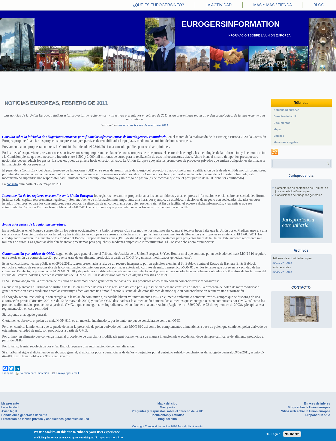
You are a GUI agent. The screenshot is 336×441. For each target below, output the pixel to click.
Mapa (276, 129)
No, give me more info (109, 437)
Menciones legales (285, 142)
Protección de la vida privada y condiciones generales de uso (45, 419)
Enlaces (278, 135)
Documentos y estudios (167, 415)
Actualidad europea (286, 110)
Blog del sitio (167, 419)
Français (7, 373)
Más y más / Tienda (272, 5)
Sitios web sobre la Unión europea (305, 411)
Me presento (10, 403)
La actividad (219, 5)
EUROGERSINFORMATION (231, 24)
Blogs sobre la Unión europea (309, 407)
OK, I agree (273, 434)
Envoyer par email (65, 373)
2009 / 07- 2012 (282, 271)
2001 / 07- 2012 (282, 262)
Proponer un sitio (317, 415)
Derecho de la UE (284, 116)
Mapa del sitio (167, 403)
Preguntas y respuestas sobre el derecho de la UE (167, 411)
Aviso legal (9, 411)
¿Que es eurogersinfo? (158, 5)
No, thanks (292, 434)
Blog (319, 5)
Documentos (281, 122)
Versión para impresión (32, 373)
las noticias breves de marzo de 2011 (143, 125)
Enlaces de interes (317, 403)
